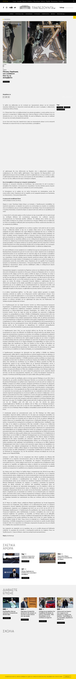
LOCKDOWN (59, 107)
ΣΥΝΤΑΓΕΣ (37, 14)
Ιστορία (14, 1)
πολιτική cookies (58, 676)
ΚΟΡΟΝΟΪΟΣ (67, 107)
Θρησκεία (24, 1)
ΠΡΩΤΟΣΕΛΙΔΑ (61, 14)
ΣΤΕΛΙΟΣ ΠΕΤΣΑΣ (60, 109)
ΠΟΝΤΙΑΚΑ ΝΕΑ (19, 14)
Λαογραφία (19, 1)
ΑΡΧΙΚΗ (11, 14)
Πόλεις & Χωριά (36, 1)
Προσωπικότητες (54, 1)
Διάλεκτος (43, 1)
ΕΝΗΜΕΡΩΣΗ (29, 14)
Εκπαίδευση (30, 1)
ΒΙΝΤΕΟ (53, 14)
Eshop (62, 7)
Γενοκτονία (61, 1)
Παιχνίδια (48, 1)
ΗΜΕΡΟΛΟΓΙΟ (45, 14)
